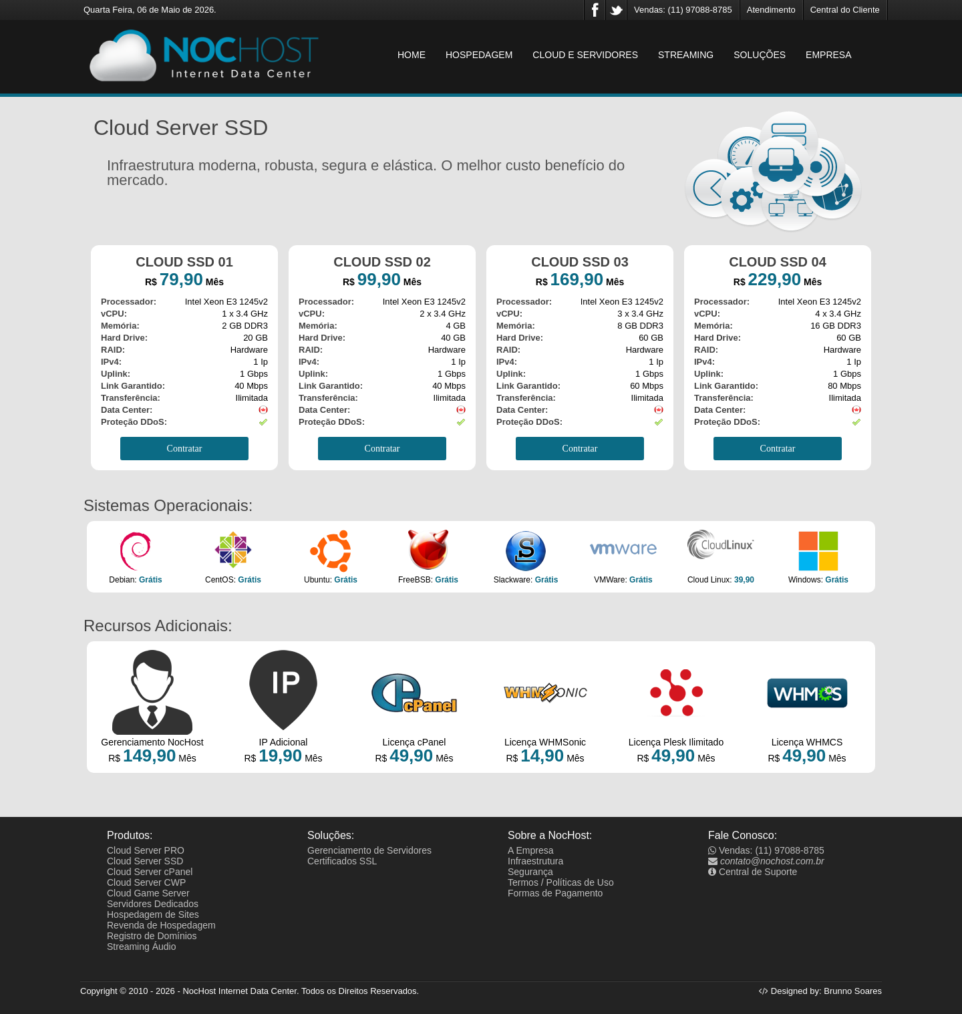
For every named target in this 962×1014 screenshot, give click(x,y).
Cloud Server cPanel (149, 871)
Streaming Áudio (141, 946)
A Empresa (530, 850)
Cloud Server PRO (145, 850)
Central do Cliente (845, 10)
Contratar (184, 449)
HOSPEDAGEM (479, 54)
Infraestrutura (535, 861)
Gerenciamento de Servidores (369, 850)
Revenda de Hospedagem (161, 925)
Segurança (530, 871)
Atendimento (771, 10)
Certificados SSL (342, 861)
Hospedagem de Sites (153, 914)
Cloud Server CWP (146, 882)
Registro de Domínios (152, 936)
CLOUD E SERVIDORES (585, 54)
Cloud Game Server (148, 893)
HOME (411, 54)
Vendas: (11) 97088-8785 (683, 10)
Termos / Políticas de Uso (561, 882)
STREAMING (685, 54)
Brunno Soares (853, 991)
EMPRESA (828, 54)
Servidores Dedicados (152, 903)
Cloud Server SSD (145, 861)
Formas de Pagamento (555, 893)
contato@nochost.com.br (766, 861)
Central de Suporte (752, 871)
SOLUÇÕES (760, 54)
